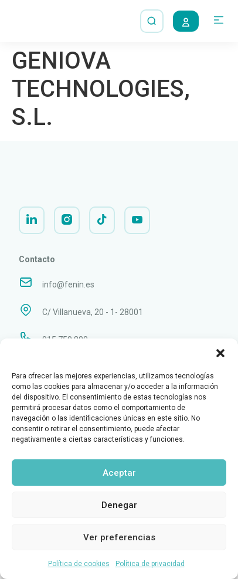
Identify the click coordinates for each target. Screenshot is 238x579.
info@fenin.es (68, 292)
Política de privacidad (150, 564)
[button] (220, 353)
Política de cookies (79, 564)
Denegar (119, 505)
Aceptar (119, 473)
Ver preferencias (119, 537)
